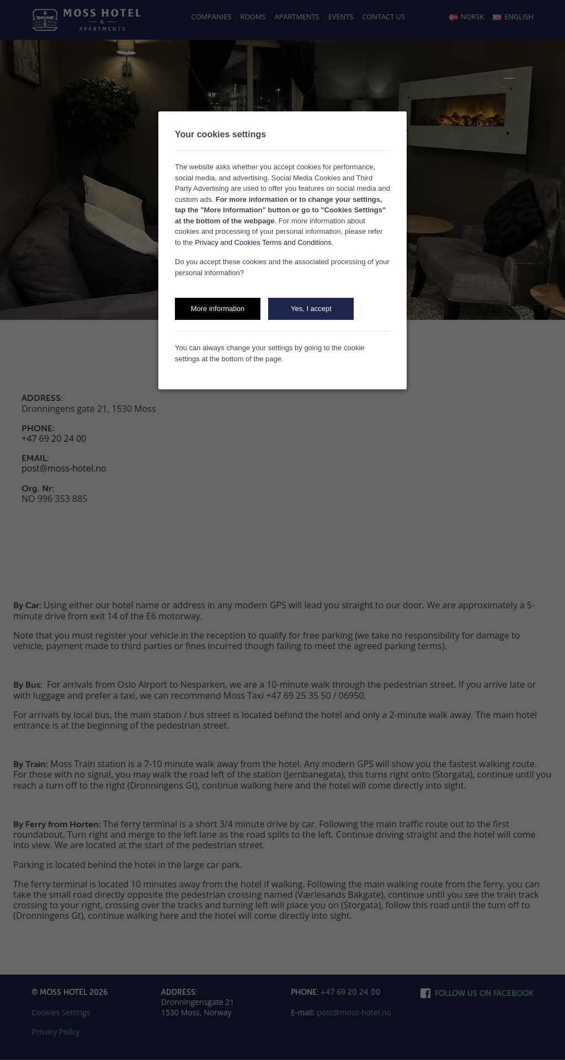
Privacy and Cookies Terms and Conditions (263, 242)
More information (218, 308)
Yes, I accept (311, 308)
